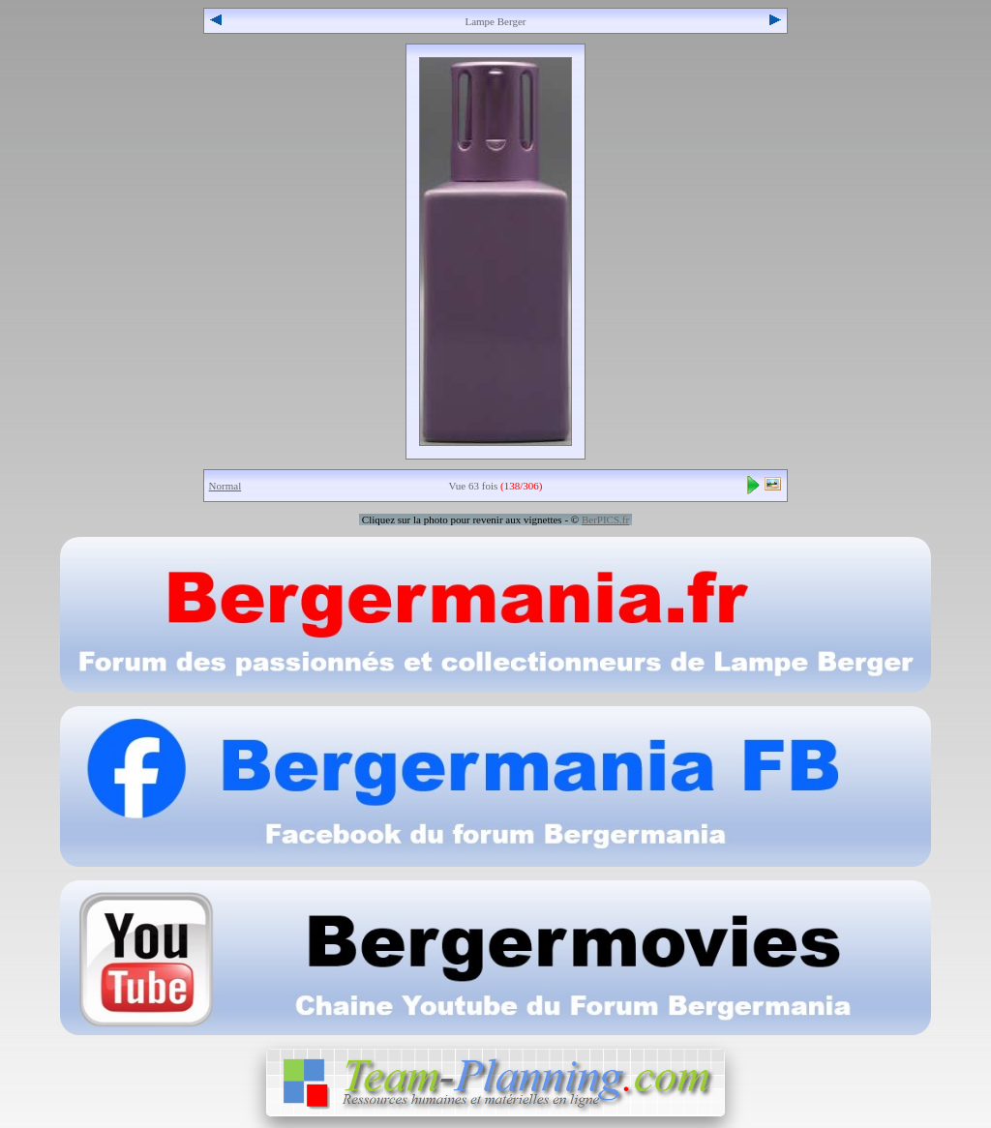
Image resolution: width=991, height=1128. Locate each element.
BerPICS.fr (605, 519)
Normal (225, 485)
